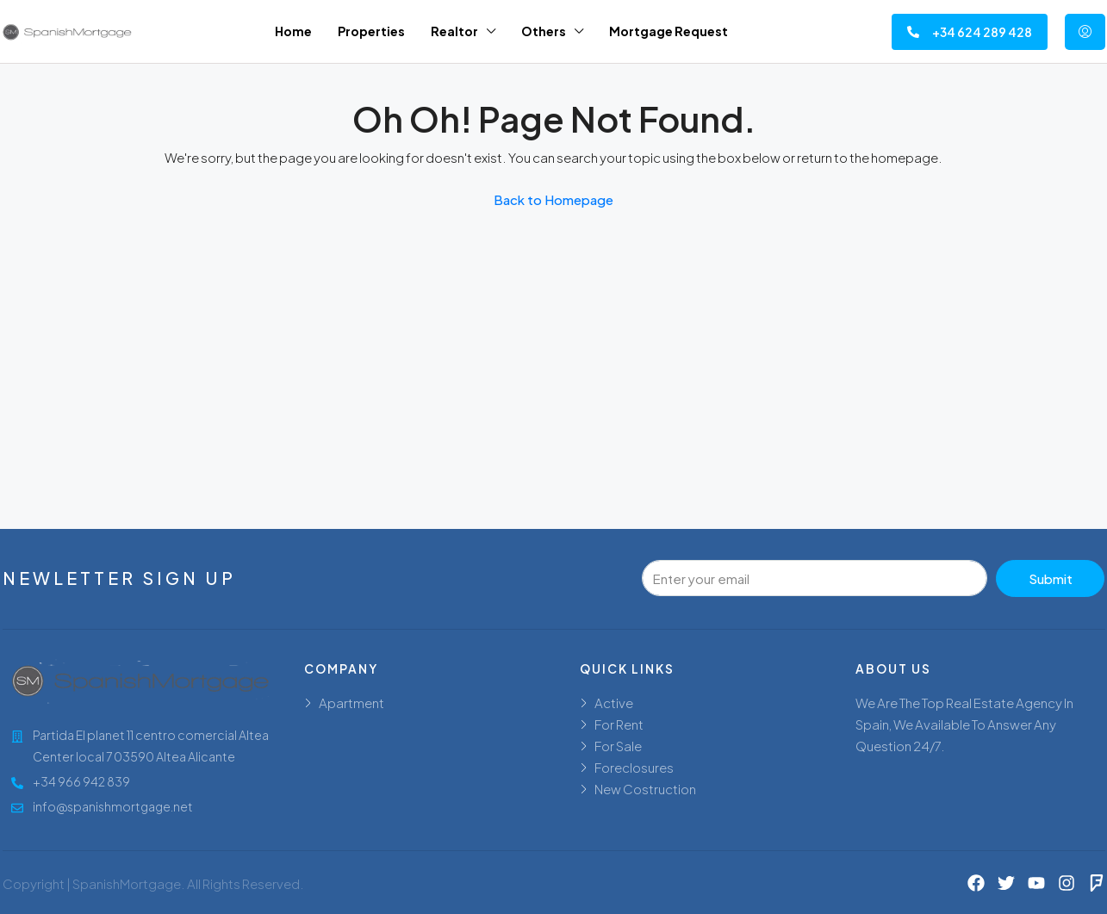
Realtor (454, 31)
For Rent (619, 724)
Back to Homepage (553, 199)
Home (293, 31)
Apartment (351, 702)
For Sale (618, 745)
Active (613, 702)
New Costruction (645, 788)
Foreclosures (634, 767)
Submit (1051, 578)
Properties (371, 31)
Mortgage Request (668, 31)
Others (543, 31)
